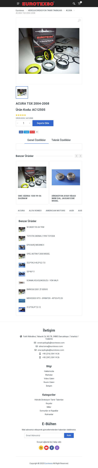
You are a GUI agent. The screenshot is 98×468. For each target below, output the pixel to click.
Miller (49, 407)
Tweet (26, 132)
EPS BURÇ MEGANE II (35, 245)
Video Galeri (49, 378)
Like (21, 132)
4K (37, 132)
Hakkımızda (49, 371)
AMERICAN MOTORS (55, 210)
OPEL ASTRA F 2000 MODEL (38, 254)
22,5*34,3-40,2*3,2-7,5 (36, 263)
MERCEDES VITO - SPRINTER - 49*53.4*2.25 (45, 298)
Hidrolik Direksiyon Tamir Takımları (49, 400)
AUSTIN (81, 210)
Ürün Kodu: (24, 118)
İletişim (49, 386)
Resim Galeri (49, 382)
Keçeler (49, 403)
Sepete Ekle (43, 123)
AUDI (71, 210)
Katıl (69, 435)
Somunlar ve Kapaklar (49, 411)
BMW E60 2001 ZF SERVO (37, 289)
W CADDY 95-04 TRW (35, 227)
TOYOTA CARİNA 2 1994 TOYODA (41, 236)
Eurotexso (20, 10)
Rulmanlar (49, 414)
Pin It (32, 132)
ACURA (69, 10)
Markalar (49, 375)
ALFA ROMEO (35, 210)
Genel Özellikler (36, 140)
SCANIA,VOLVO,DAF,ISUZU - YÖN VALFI (42, 280)
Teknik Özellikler (61, 140)
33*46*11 (31, 272)
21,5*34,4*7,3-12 (34, 307)
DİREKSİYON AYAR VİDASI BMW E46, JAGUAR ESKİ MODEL (64, 198)
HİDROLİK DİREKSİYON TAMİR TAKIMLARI (45, 10)
